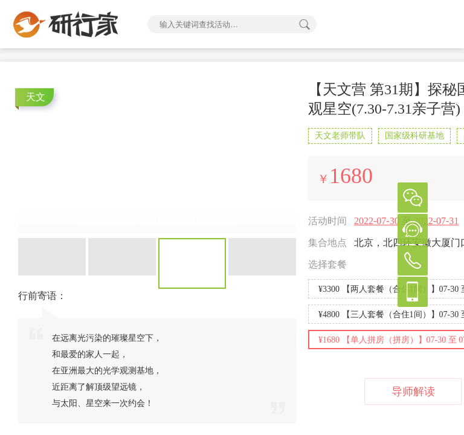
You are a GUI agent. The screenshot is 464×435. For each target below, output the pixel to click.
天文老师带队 (340, 135)
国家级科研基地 (414, 135)
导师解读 (413, 391)
